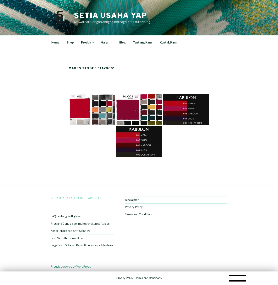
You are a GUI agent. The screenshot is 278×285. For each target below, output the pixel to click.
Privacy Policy (133, 207)
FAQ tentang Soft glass (66, 216)
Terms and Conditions (139, 214)
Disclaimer (132, 199)
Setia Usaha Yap (110, 15)
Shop (70, 42)
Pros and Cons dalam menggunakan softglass (80, 223)
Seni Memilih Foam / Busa (67, 238)
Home (55, 42)
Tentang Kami (143, 42)
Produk (88, 42)
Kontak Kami (168, 42)
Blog (122, 42)
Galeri (107, 42)
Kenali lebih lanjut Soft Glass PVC (71, 230)
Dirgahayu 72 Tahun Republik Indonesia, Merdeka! (82, 245)
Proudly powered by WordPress (71, 266)
